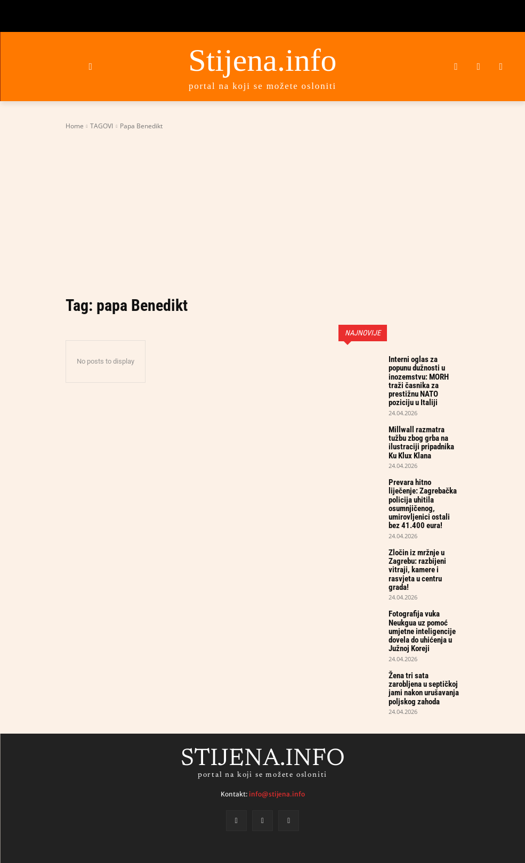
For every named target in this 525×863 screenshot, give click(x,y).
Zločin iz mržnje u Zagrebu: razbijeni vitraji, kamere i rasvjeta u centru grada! (424, 523)
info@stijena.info (277, 724)
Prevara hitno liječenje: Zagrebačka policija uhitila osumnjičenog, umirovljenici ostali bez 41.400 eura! (424, 470)
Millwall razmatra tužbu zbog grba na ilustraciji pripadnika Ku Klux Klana (422, 422)
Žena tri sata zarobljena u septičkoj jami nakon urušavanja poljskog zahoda (423, 620)
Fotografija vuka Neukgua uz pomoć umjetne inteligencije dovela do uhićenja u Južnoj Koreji (423, 571)
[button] (90, 66)
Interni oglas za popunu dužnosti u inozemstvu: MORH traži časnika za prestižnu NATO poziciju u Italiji (423, 374)
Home (75, 125)
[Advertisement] (263, 212)
